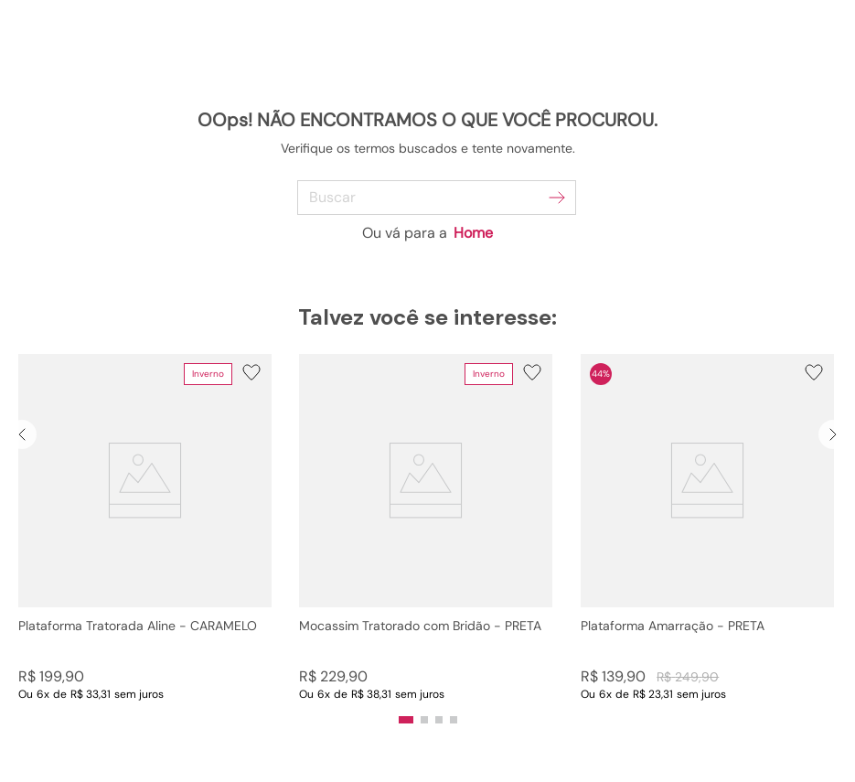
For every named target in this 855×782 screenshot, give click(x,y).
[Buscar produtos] (557, 198)
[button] (145, 528)
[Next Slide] (833, 434)
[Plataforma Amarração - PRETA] (707, 528)
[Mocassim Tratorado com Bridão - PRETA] (425, 528)
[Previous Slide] (22, 434)
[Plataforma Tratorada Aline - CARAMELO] (145, 528)
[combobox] (427, 197)
